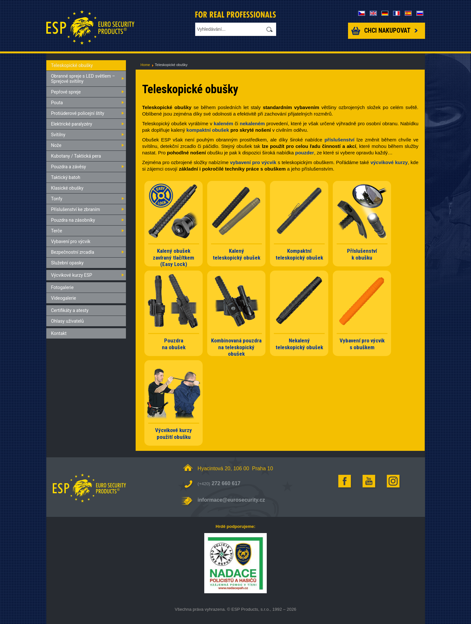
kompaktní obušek (207, 130)
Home (145, 65)
